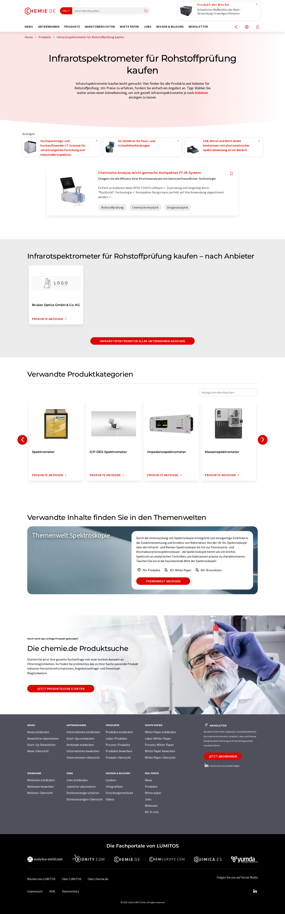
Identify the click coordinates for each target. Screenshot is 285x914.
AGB (52, 891)
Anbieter (201, 92)
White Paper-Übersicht (160, 757)
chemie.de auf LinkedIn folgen (222, 765)
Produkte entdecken (119, 732)
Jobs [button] (148, 26)
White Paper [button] (129, 26)
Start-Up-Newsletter (41, 745)
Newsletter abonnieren (43, 738)
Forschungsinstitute (119, 793)
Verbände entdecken (80, 745)
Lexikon (111, 780)
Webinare (151, 805)
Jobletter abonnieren (81, 786)
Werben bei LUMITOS (41, 879)
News (148, 780)
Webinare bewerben (40, 786)
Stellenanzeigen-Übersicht (84, 799)
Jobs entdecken (77, 780)
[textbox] (228, 392)
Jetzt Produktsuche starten (61, 689)
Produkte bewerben (119, 751)
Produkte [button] (72, 26)
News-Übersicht (38, 751)
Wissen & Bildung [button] (170, 26)
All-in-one (152, 812)
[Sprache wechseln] (247, 27)
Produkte (151, 786)
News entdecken (38, 732)
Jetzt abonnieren (223, 756)
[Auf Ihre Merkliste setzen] (231, 174)
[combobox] (228, 392)
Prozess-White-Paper (159, 745)
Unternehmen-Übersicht (83, 757)
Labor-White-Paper (158, 738)
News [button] (29, 26)
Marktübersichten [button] (100, 26)
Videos (110, 799)
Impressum (35, 891)
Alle (65, 11)
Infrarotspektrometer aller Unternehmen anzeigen (142, 341)
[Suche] (146, 11)
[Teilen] (236, 27)
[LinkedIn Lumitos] (255, 891)
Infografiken (114, 786)
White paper (153, 793)
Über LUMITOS (71, 879)
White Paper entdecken (160, 732)
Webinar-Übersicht (40, 793)
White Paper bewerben (160, 751)
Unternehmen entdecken (83, 732)
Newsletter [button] (198, 26)
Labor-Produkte (116, 738)
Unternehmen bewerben (82, 751)
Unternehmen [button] (49, 26)
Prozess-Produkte (118, 745)
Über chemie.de (98, 879)
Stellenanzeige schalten (82, 793)
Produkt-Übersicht (118, 757)
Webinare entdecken (41, 780)
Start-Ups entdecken (80, 738)
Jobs (148, 799)
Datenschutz (70, 891)
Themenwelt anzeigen (163, 581)
